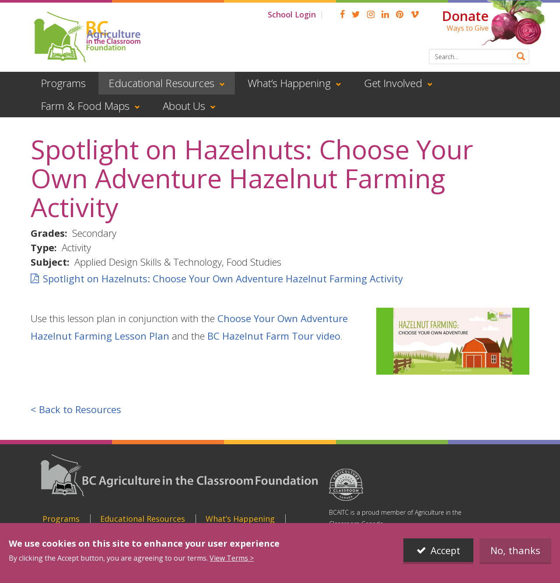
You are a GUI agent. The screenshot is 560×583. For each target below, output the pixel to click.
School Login (292, 14)
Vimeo (414, 14)
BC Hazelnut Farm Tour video (273, 335)
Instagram (370, 14)
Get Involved (393, 83)
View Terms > (232, 558)
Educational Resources (161, 83)
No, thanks (515, 550)
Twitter (356, 14)
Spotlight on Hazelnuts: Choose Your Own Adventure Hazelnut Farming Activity (223, 278)
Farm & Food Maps (85, 105)
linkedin (385, 14)
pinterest (399, 14)
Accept (445, 550)
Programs (63, 83)
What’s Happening (289, 83)
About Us (184, 105)
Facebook (342, 14)
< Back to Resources (76, 409)
